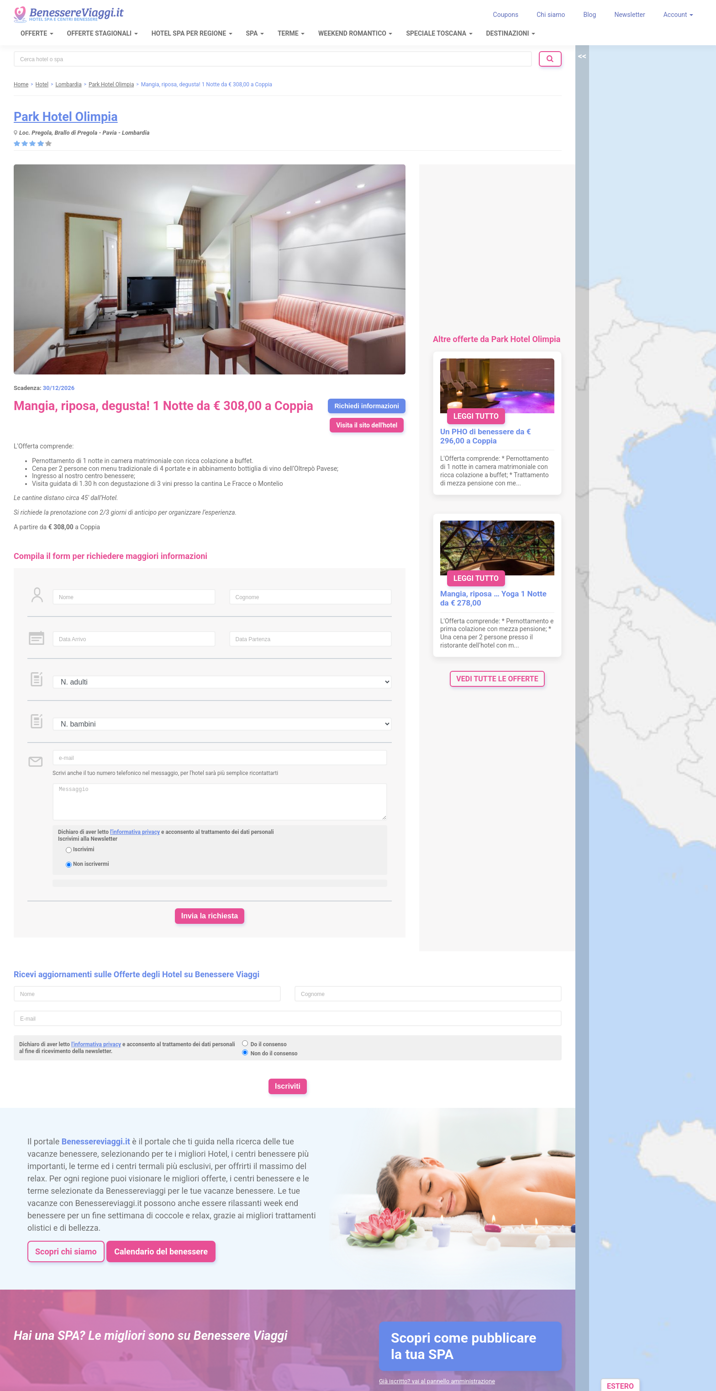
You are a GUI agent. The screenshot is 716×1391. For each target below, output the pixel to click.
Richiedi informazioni (366, 406)
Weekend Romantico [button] (355, 33)
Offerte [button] (37, 33)
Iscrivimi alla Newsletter (87, 839)
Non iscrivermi (91, 864)
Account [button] (678, 14)
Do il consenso (269, 1044)
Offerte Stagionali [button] (102, 33)
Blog (589, 14)
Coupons (506, 14)
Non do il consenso (274, 1053)
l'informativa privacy (135, 832)
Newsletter (629, 14)
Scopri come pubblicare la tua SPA (463, 1346)
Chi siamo (551, 14)
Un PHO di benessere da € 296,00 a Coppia (485, 436)
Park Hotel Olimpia (66, 117)
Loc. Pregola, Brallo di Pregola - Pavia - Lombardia (84, 132)
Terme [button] (291, 33)
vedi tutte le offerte (497, 678)
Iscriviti (287, 1086)
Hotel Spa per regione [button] (192, 33)
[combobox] (273, 59)
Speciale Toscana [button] (439, 33)
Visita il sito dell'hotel (366, 425)
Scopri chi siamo (66, 1251)
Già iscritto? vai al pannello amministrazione (437, 1381)
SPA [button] (255, 33)
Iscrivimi (83, 849)
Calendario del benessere (161, 1251)
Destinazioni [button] (510, 33)
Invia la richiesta (209, 916)
